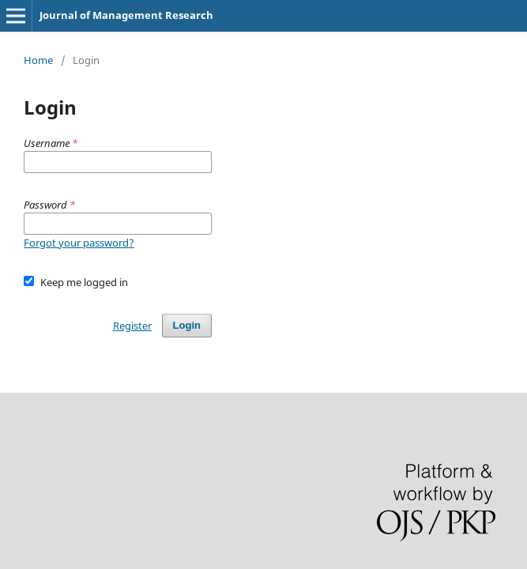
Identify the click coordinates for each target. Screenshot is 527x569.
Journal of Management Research (126, 15)
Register (132, 325)
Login (187, 325)
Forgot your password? (79, 243)
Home (38, 60)
